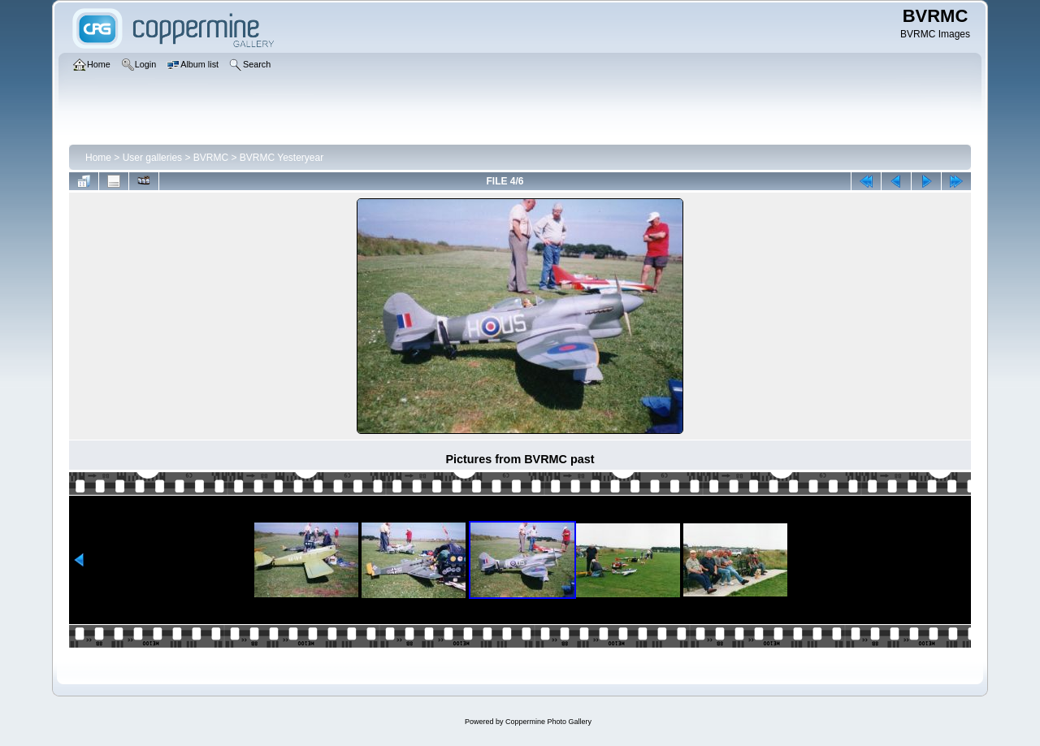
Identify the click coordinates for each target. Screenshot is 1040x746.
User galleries (152, 157)
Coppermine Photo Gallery (548, 722)
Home (98, 157)
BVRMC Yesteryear (281, 157)
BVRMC (210, 157)
